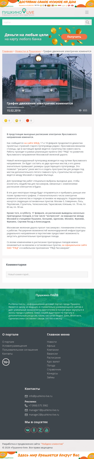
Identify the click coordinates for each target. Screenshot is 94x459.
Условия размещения (14, 345)
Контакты (7, 353)
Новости (52, 341)
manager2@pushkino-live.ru (44, 414)
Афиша (51, 345)
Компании (53, 349)
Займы (51, 377)
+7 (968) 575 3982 (38, 405)
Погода (51, 365)
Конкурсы (52, 373)
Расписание (54, 357)
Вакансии (52, 353)
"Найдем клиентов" (52, 443)
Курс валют (53, 361)
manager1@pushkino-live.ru (44, 410)
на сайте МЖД (31, 143)
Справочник (54, 369)
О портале (8, 341)
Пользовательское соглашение (20, 349)
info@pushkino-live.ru (40, 396)
